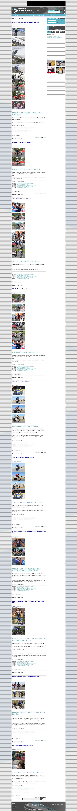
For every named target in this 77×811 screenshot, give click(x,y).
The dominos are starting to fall (53, 38)
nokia (57, 31)
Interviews (32, 15)
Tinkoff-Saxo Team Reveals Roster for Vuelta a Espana (25, 186)
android (62, 31)
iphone (53, 31)
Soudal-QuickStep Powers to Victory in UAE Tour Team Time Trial (26, 185)
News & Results (16, 15)
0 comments (19, 146)
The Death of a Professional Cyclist (53, 36)
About (52, 15)
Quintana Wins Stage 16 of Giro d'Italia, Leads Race (25, 22)
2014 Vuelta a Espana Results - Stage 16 (23, 187)
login (39, 137)
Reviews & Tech (24, 15)
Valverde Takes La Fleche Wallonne (21, 198)
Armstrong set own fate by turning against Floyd (55, 37)
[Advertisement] (46, 3)
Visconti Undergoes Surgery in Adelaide (22, 745)
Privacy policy (14, 806)
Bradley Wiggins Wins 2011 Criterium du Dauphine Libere (25, 183)
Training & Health (41, 15)
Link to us (14, 805)
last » (45, 798)
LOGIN (58, 22)
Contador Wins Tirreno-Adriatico (20, 381)
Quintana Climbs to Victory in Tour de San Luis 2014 (25, 676)
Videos (48, 15)
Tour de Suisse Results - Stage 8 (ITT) (22, 184)
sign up (36, 137)
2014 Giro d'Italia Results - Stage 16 (21, 142)
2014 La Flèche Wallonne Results (21, 289)
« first (43, 798)
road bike (53, 26)
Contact (13, 803)
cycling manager (55, 29)
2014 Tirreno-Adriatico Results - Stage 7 (23, 457)
